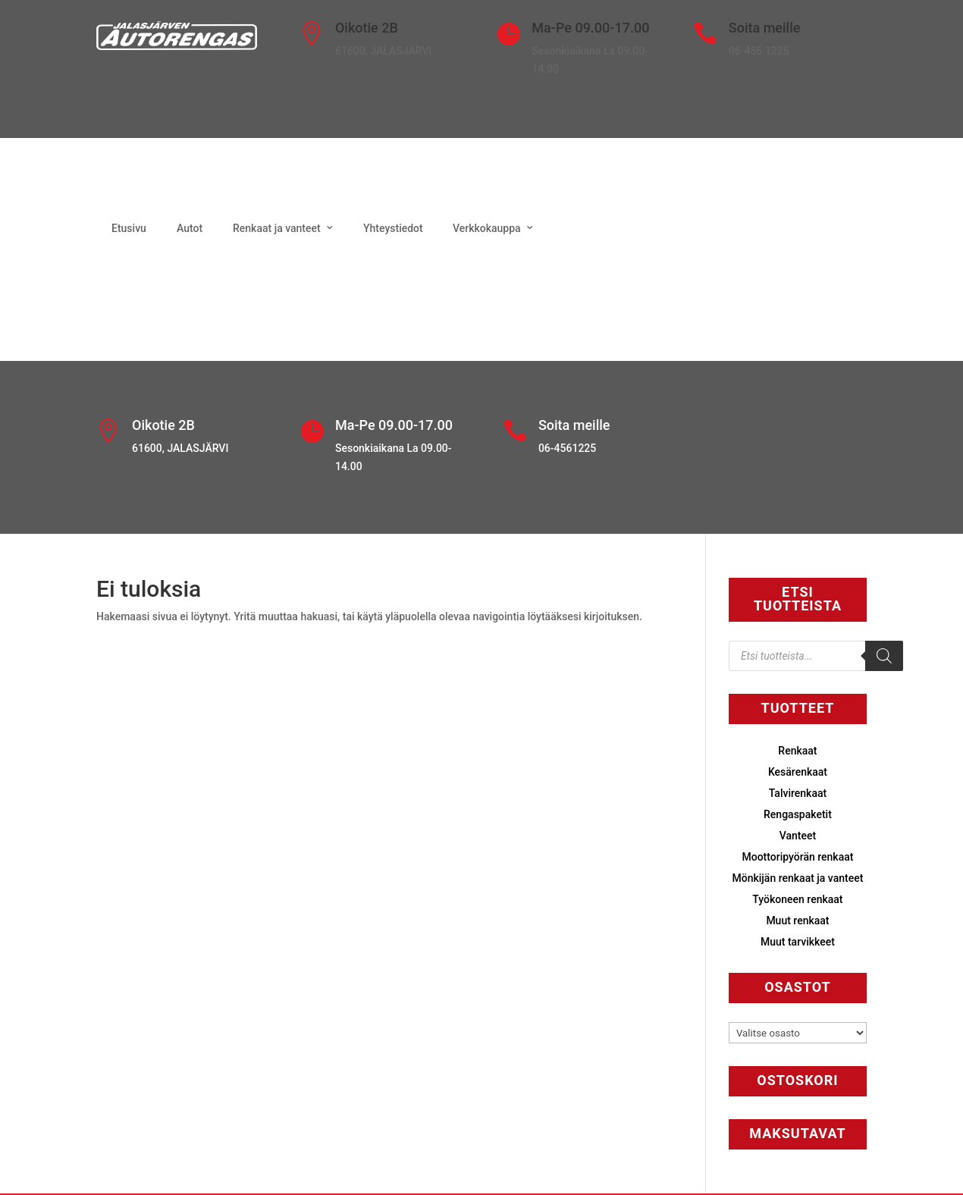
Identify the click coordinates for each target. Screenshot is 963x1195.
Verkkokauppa (487, 228)
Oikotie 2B (366, 28)
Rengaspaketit (798, 814)
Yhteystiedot (393, 228)
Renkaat (797, 751)
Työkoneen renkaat (797, 899)
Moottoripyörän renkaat (797, 857)
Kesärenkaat (797, 772)
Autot (189, 228)
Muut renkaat (797, 920)
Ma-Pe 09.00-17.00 (590, 28)
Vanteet (797, 836)
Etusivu (128, 228)
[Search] (884, 656)
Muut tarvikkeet (798, 942)
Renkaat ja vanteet (277, 228)
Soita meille (765, 28)
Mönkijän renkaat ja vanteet (798, 878)
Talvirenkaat (798, 793)
